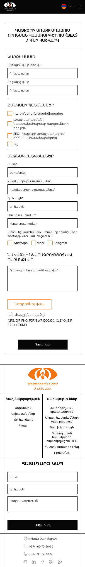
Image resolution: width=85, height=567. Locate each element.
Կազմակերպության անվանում (30, 181)
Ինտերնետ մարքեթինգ (62, 447)
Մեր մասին (23, 408)
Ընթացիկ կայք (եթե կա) (25, 65)
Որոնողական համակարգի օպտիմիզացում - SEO (61, 437)
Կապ (23, 425)
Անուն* (12, 164)
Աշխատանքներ (23, 414)
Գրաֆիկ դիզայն (62, 427)
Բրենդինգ (61, 453)
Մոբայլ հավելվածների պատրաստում (62, 419)
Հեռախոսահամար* (21, 215)
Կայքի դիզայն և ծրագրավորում (62, 410)
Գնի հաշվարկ (23, 420)
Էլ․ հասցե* (15, 198)
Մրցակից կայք (18, 82)
